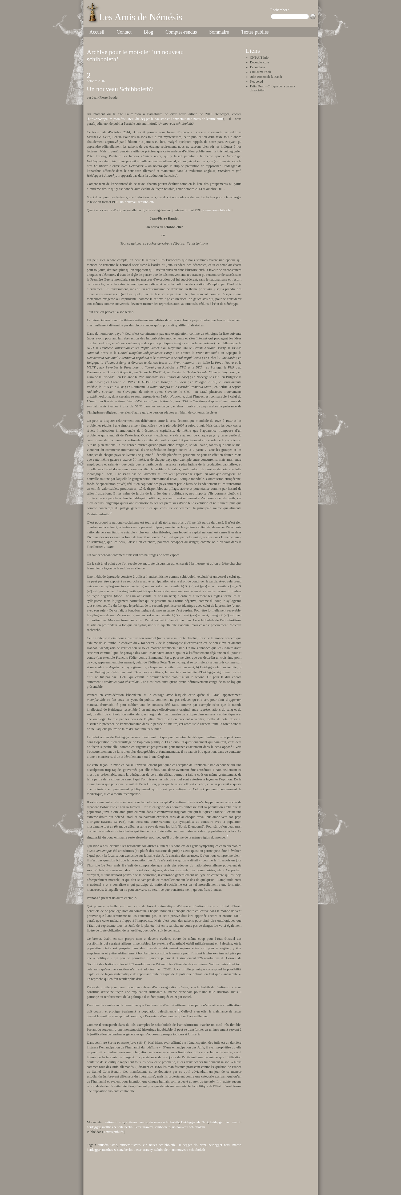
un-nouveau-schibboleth (137, 202)
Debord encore (259, 62)
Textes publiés (254, 32)
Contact (124, 32)
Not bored (256, 81)
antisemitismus (136, 1122)
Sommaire (219, 32)
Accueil (97, 32)
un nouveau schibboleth (188, 1127)
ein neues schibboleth (164, 1122)
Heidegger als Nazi (194, 1122)
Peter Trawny (143, 1127)
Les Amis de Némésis (140, 17)
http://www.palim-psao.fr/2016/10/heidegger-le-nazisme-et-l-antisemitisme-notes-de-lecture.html (155, 119)
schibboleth (162, 1127)
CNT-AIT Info (259, 57)
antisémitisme (114, 1122)
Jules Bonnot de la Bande (266, 77)
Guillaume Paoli (260, 72)
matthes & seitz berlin (117, 1127)
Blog (148, 32)
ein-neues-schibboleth (218, 210)
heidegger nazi (220, 1122)
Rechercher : (279, 10)
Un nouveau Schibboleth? (120, 89)
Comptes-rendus (181, 32)
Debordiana (257, 67)
